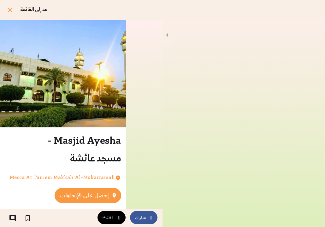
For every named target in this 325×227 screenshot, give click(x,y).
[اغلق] (10, 10)
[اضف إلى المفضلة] (27, 218)
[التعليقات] (12, 218)
